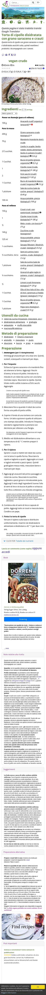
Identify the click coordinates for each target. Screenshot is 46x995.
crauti (28, 860)
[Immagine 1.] (23, 93)
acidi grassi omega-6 (18, 681)
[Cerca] (20, 3)
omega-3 (28, 681)
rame (39, 677)
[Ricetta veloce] (6, 68)
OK (38, 987)
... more (6, 648)
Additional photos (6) (11, 615)
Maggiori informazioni (8, 993)
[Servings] (24, 109)
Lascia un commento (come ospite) (17, 548)
